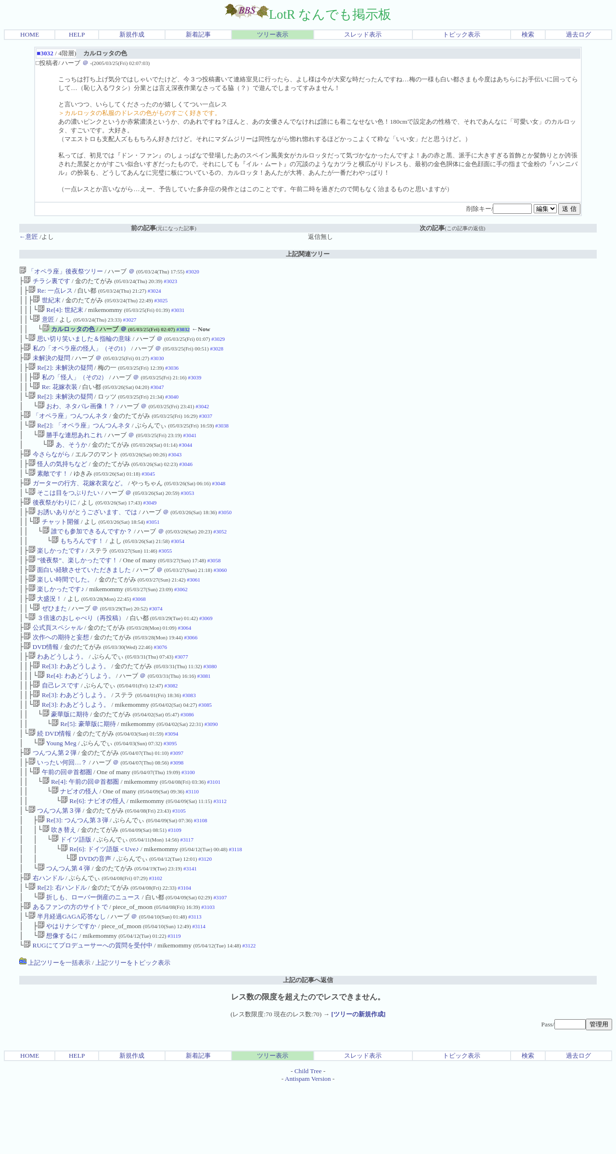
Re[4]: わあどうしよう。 (76, 716)
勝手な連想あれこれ (70, 451)
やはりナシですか (67, 991)
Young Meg (57, 790)
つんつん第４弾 (64, 928)
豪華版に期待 (65, 758)
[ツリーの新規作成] (358, 1081)
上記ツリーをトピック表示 (132, 1030)
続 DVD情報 (50, 779)
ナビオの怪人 (74, 843)
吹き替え (59, 885)
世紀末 (46, 303)
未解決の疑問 (47, 366)
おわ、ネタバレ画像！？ (76, 419)
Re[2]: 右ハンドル (57, 949)
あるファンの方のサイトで (65, 970)
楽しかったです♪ (56, 578)
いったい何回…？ (58, 811)
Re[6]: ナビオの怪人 (93, 853)
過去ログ (578, 34)
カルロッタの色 (68, 334)
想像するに (57, 1002)
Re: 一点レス (50, 292)
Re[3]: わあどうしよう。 (71, 705)
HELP (77, 34)
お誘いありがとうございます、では (82, 536)
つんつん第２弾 (50, 800)
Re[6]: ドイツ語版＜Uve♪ (100, 906)
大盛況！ (45, 631)
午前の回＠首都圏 (62, 822)
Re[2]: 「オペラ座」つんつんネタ (79, 440)
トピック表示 (461, 34)
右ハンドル (44, 938)
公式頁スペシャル (53, 663)
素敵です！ (48, 493)
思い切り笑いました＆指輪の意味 (79, 345)
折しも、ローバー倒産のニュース (89, 959)
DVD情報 (41, 684)
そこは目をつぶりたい (64, 515)
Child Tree (308, 1138)
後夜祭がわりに (50, 525)
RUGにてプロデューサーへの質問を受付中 (88, 1012)
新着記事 (198, 34)
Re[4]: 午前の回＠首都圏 (80, 832)
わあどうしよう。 (57, 695)
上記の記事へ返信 (308, 1047)
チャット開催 (56, 546)
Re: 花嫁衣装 (55, 398)
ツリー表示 (272, 34)
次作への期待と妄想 (56, 673)
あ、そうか (67, 462)
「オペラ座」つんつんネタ (65, 430)
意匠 (43, 324)
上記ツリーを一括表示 (54, 1030)
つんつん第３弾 (54, 864)
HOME (29, 34)
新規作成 (131, 34)
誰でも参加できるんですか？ (87, 557)
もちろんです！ (77, 567)
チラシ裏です (47, 281)
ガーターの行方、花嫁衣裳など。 (75, 504)
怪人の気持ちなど (57, 483)
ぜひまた (49, 642)
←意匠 (28, 236)
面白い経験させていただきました (79, 599)
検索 (528, 34)
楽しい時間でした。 (60, 610)
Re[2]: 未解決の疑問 (60, 377)
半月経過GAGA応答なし (67, 981)
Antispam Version (308, 1146)
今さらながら (47, 472)
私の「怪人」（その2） (70, 387)
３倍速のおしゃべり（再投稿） (76, 652)
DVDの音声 (90, 917)
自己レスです (56, 726)
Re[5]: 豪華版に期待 (83, 769)
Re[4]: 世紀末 (60, 313)
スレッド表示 (363, 34)
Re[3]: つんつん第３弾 (73, 875)
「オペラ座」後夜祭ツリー (61, 271)
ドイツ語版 (71, 896)
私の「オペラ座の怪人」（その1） (76, 356)
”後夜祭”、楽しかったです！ (73, 589)
